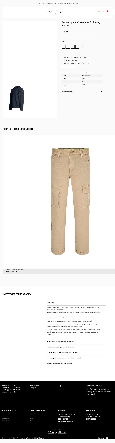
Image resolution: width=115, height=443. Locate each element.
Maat (63, 41)
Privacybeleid (7, 417)
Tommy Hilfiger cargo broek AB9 (15, 269)
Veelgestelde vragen (37, 414)
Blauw (83, 85)
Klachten (33, 422)
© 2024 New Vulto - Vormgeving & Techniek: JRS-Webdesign (23, 439)
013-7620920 (91, 419)
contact (86, 317)
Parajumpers (65, 25)
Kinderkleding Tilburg (9, 422)
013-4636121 (63, 419)
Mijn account (34, 385)
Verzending (34, 417)
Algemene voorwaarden (10, 419)
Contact (4, 414)
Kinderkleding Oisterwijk (11, 424)
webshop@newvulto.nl (66, 421)
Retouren (33, 419)
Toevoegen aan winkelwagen (78, 57)
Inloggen (33, 387)
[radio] (65, 47)
